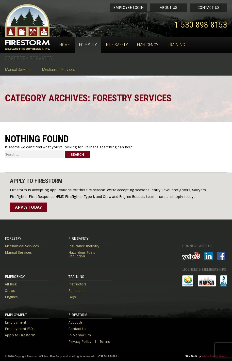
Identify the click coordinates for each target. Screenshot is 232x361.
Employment (15, 322)
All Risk (11, 284)
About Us (168, 7)
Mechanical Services (58, 69)
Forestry (88, 44)
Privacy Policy (79, 342)
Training (176, 44)
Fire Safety (117, 44)
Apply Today (28, 207)
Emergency (147, 44)
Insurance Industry (83, 246)
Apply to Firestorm (20, 335)
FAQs (72, 297)
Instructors (77, 284)
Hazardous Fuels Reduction (81, 254)
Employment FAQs (19, 329)
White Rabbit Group (214, 356)
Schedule (75, 291)
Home (64, 44)
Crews (10, 291)
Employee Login (128, 7)
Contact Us (208, 7)
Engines (11, 297)
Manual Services (18, 69)
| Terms (102, 342)
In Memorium (79, 335)
